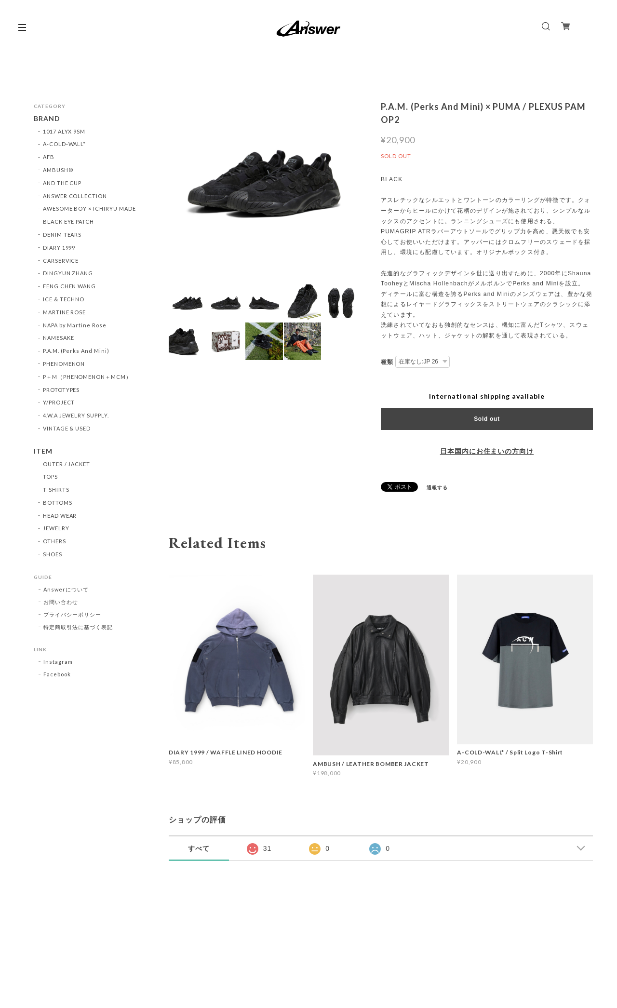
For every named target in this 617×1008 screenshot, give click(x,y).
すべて (199, 848)
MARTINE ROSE (64, 312)
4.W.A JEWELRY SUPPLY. (76, 415)
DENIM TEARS (62, 234)
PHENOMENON (64, 364)
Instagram (58, 662)
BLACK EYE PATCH (68, 221)
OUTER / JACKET (66, 464)
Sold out (487, 419)
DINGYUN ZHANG (68, 273)
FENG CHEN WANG (69, 286)
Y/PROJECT (59, 402)
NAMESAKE (58, 338)
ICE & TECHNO (64, 299)
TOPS (50, 476)
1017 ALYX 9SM (64, 131)
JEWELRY (56, 528)
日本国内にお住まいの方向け (487, 451)
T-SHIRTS (56, 489)
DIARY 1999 (59, 247)
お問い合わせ (60, 602)
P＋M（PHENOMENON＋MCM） (87, 377)
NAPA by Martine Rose (75, 325)
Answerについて (66, 589)
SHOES (52, 554)
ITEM (43, 451)
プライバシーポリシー (72, 614)
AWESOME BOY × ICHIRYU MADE (89, 208)
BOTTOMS (57, 502)
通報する (437, 487)
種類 (387, 362)
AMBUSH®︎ (58, 170)
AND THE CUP (62, 183)
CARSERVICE (61, 260)
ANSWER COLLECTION (75, 196)
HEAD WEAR (60, 515)
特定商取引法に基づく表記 (78, 627)
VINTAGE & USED (67, 428)
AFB (48, 157)
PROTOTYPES (61, 390)
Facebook (57, 674)
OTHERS (54, 541)
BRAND (47, 118)
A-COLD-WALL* (64, 144)
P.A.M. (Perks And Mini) (76, 351)
